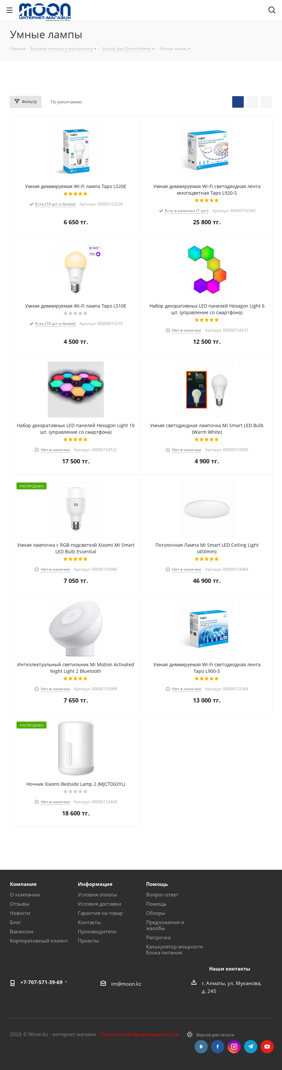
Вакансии (21, 931)
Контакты (89, 922)
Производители (97, 931)
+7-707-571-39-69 (41, 982)
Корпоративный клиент (39, 940)
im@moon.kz (126, 983)
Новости (20, 913)
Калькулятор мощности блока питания (174, 949)
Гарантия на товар (100, 913)
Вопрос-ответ (162, 894)
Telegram (250, 1046)
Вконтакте (201, 1046)
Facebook (217, 1046)
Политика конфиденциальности (139, 1034)
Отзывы (19, 903)
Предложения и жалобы (165, 925)
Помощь (156, 903)
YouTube (267, 1046)
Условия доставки (99, 903)
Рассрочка (158, 937)
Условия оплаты (97, 894)
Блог (15, 922)
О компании (25, 894)
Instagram (234, 1046)
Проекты (88, 940)
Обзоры (155, 913)
